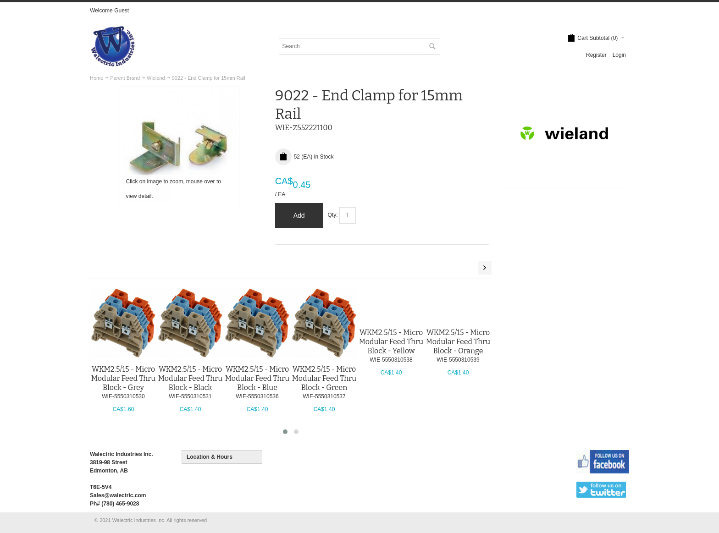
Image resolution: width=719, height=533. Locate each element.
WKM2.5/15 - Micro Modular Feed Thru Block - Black (190, 378)
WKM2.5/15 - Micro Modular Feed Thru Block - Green (324, 378)
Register (596, 55)
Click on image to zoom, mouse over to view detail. (173, 188)
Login (619, 55)
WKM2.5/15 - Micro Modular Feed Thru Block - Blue (257, 378)
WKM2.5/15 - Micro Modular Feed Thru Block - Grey (123, 378)
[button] (285, 431)
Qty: (333, 215)
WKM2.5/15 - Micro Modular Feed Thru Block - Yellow (391, 341)
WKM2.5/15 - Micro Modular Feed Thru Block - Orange (458, 341)
